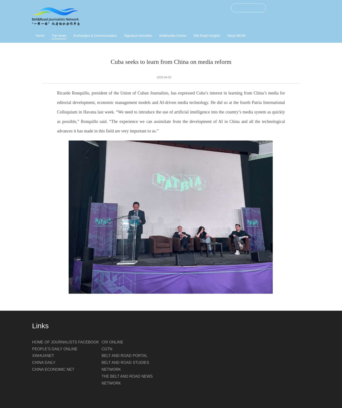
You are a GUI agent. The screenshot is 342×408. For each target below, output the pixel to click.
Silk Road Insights (206, 36)
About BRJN (236, 36)
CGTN (107, 349)
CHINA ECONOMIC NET (53, 369)
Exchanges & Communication (95, 36)
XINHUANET (43, 356)
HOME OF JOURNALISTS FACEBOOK (65, 342)
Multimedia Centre (172, 36)
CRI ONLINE (113, 342)
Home (40, 36)
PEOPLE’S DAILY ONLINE (54, 349)
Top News (59, 36)
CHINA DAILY (43, 363)
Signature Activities (138, 36)
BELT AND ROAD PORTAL (125, 356)
